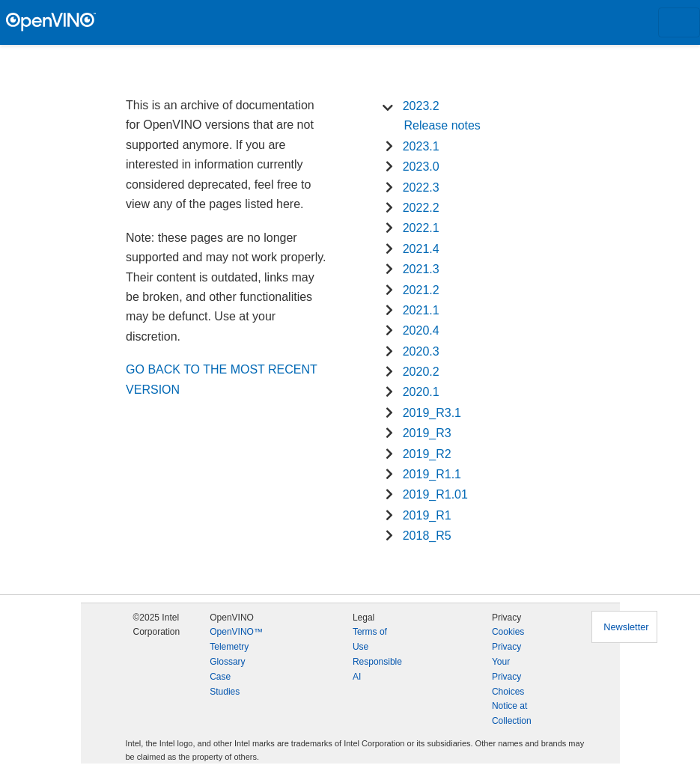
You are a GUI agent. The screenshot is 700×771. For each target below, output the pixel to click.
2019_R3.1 (432, 412)
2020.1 (421, 392)
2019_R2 (427, 454)
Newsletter (625, 627)
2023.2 (421, 106)
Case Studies (225, 684)
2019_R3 (427, 433)
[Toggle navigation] (679, 22)
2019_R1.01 (435, 494)
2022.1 (421, 228)
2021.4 (421, 249)
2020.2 (421, 371)
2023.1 (421, 146)
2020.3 (421, 351)
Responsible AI (377, 669)
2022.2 (421, 207)
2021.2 (421, 290)
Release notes (442, 125)
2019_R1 (427, 515)
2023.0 (421, 166)
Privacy (506, 647)
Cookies (508, 632)
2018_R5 (427, 535)
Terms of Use (370, 639)
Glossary (227, 661)
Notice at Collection (512, 713)
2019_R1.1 (432, 474)
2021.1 (421, 310)
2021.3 (421, 269)
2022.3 (421, 187)
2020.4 (421, 330)
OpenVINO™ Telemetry (236, 639)
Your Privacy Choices (508, 676)
